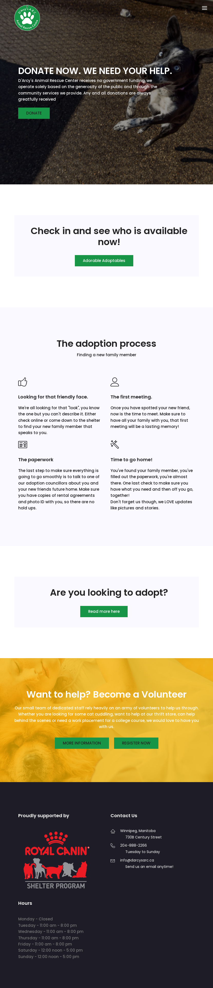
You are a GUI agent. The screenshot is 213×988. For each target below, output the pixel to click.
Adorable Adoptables (104, 260)
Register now (136, 743)
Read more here (104, 611)
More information (82, 743)
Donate (34, 113)
